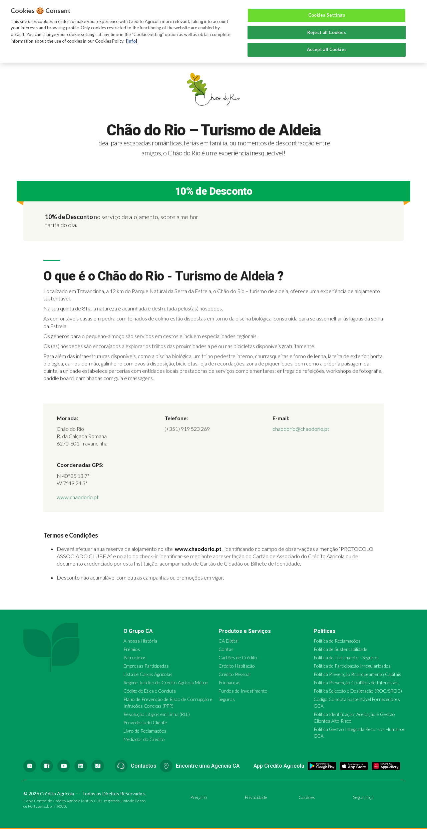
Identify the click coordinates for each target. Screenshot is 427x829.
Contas (226, 649)
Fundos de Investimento (243, 691)
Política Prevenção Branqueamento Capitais (357, 674)
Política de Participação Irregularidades (352, 666)
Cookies (307, 797)
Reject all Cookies (326, 32)
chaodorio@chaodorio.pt (301, 429)
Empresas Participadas (146, 666)
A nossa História (140, 641)
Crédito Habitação (237, 666)
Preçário (198, 797)
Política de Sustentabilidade (340, 649)
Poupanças (230, 682)
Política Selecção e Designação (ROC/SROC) (358, 691)
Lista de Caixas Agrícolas (147, 674)
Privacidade (256, 797)
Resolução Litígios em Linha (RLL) (156, 714)
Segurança (363, 797)
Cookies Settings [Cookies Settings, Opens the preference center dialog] (326, 15)
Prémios (131, 649)
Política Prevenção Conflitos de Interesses (356, 682)
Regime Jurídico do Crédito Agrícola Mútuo (165, 682)
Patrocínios (134, 657)
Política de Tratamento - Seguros (346, 657)
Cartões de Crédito (238, 657)
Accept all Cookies (327, 49)
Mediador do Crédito (144, 739)
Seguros (227, 699)
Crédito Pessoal (235, 674)
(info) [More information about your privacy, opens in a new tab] (131, 41)
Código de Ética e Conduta (149, 691)
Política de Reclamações (337, 641)
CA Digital (229, 641)
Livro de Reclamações (144, 731)
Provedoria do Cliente (145, 722)
